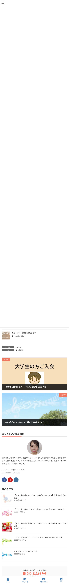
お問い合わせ (43, 580)
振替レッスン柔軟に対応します (24, 333)
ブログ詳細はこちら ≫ (11, 472)
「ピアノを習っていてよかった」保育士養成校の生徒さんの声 (38, 537)
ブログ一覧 (25, 580)
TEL (61, 580)
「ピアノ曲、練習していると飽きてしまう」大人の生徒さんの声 (39, 509)
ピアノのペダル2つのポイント (25, 551)
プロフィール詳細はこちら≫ (13, 469)
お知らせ (19, 347)
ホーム (8, 580)
